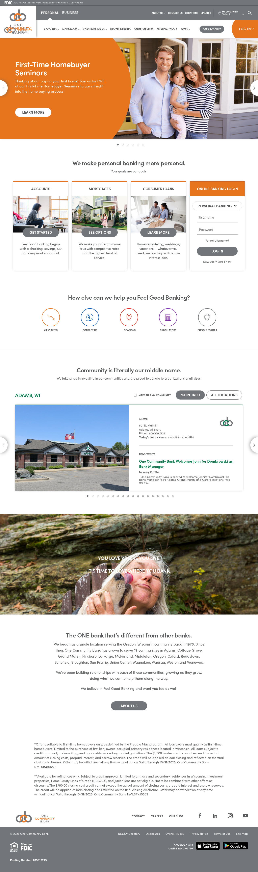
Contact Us (175, 13)
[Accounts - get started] (41, 232)
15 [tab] (158, 496)
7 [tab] (118, 496)
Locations (191, 13)
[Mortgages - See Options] (99, 232)
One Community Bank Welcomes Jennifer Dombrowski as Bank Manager (186, 464)
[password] (217, 230)
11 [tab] (138, 496)
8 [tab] (123, 496)
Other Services (143, 29)
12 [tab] (143, 496)
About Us (159, 13)
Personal (50, 12)
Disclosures (153, 830)
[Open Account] (212, 29)
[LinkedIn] (215, 812)
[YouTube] (243, 812)
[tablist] (217, 206)
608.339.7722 (157, 433)
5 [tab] (138, 145)
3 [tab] (128, 145)
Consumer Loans (95, 29)
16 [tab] (163, 496)
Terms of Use (222, 830)
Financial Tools (167, 29)
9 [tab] (128, 496)
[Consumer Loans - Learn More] (158, 232)
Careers (157, 813)
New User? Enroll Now (217, 262)
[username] (217, 218)
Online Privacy (174, 830)
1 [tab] (118, 145)
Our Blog (176, 813)
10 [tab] (133, 496)
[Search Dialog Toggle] (250, 13)
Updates (206, 13)
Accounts (51, 29)
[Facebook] (200, 812)
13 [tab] (148, 496)
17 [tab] (168, 496)
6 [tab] (143, 145)
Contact (138, 813)
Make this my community (154, 395)
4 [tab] (133, 145)
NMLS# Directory (129, 830)
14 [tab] (153, 496)
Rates (185, 29)
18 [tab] (173, 496)
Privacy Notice (199, 830)
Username (221, 241)
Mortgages (71, 29)
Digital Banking (120, 29)
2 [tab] (123, 145)
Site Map (242, 830)
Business (70, 13)
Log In (246, 28)
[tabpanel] (129, 88)
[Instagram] (230, 812)
